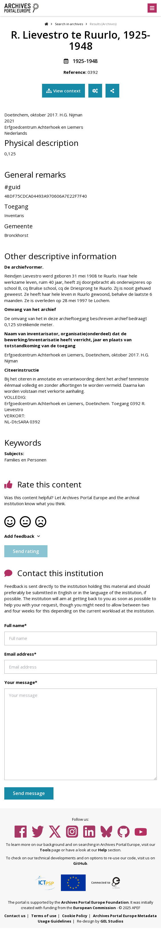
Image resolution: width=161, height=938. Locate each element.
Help (102, 849)
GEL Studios (111, 921)
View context (63, 91)
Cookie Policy (74, 915)
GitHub (80, 863)
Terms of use (43, 915)
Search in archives (69, 24)
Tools (45, 849)
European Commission (94, 907)
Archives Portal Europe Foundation (95, 902)
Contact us (14, 915)
